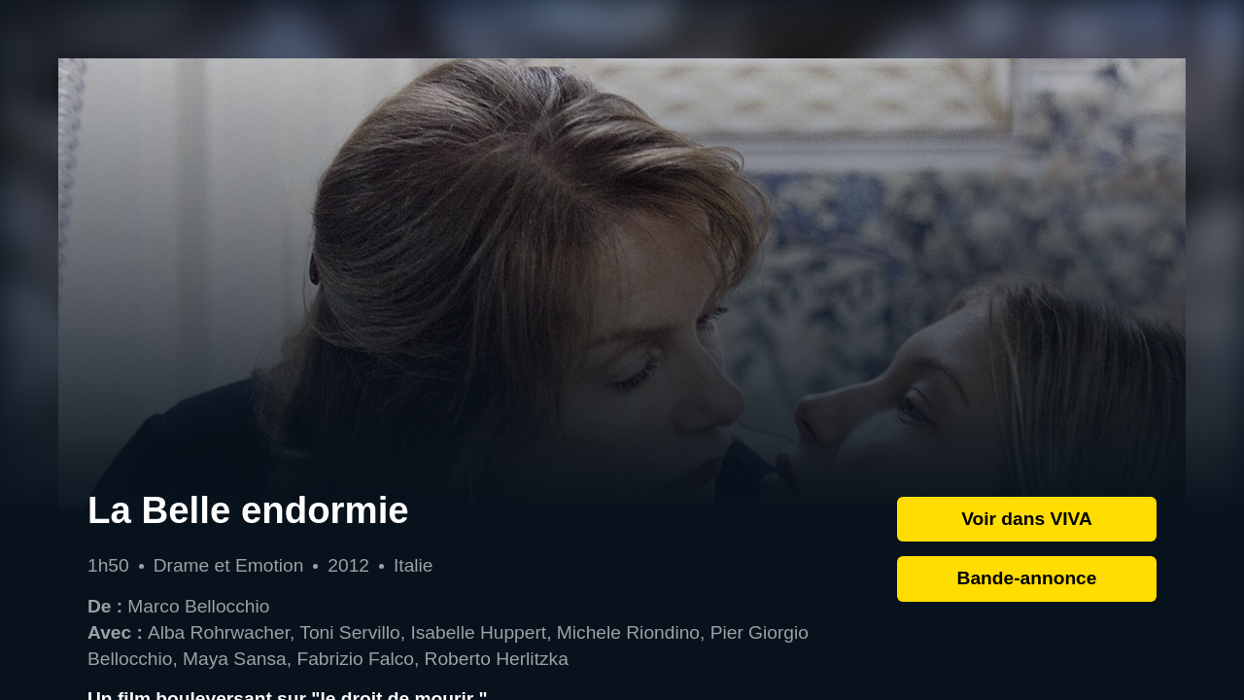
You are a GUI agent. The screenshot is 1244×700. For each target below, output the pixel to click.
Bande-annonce (1027, 578)
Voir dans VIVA (1026, 518)
